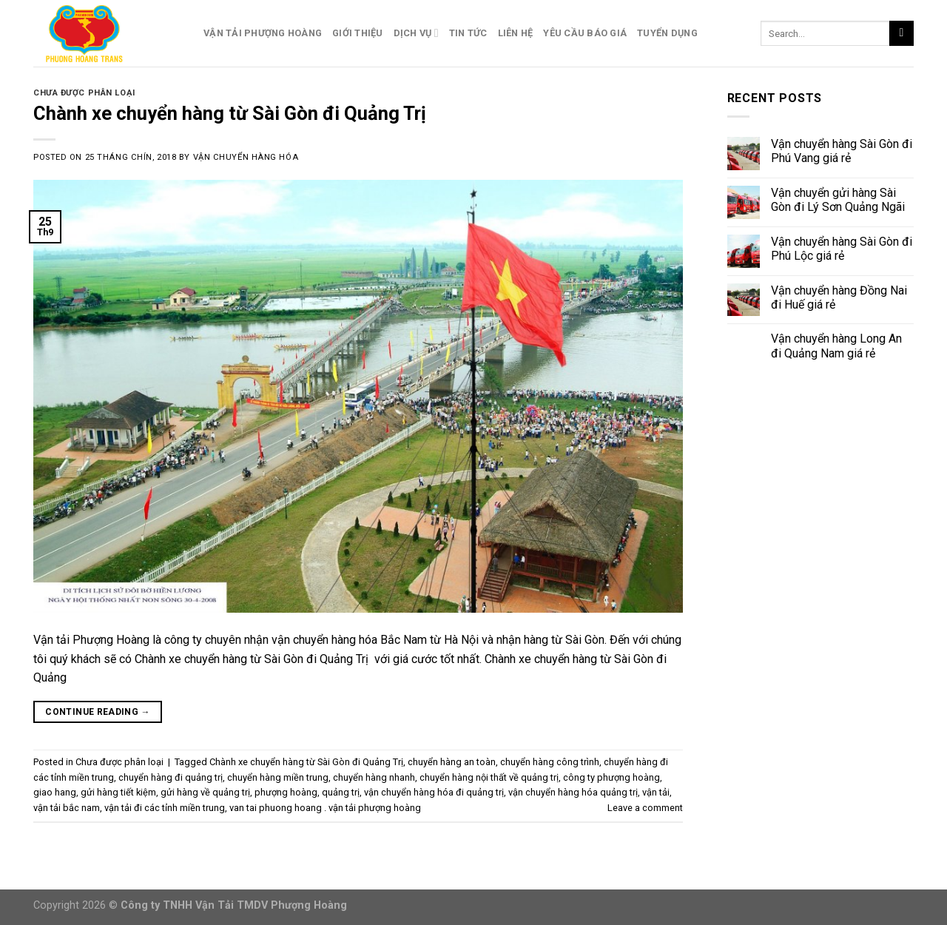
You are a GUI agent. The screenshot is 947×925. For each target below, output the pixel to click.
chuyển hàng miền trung (277, 777)
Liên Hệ (515, 32)
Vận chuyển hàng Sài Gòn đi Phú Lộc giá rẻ (841, 249)
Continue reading (97, 712)
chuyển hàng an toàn (452, 761)
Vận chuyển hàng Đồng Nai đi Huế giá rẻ (839, 297)
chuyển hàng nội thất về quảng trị (489, 777)
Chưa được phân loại (84, 93)
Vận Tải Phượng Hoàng (262, 32)
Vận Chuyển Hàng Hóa (246, 157)
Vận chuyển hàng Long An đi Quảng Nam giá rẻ (836, 346)
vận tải (656, 792)
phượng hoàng (286, 792)
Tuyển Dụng (667, 32)
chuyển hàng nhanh (374, 777)
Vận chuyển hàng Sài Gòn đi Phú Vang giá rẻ (841, 151)
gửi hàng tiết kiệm (118, 792)
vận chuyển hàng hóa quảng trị (573, 792)
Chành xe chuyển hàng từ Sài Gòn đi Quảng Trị (232, 113)
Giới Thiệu (357, 32)
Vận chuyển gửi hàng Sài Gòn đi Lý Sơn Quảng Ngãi (838, 200)
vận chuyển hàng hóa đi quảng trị (434, 792)
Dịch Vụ (416, 33)
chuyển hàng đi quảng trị (170, 777)
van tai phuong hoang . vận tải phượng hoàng (325, 807)
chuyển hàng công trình (549, 761)
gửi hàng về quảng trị (205, 792)
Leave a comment (645, 807)
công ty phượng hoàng (611, 777)
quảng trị (341, 792)
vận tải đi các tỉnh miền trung (164, 807)
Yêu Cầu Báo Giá (585, 32)
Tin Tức (468, 32)
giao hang (54, 792)
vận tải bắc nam (66, 807)
